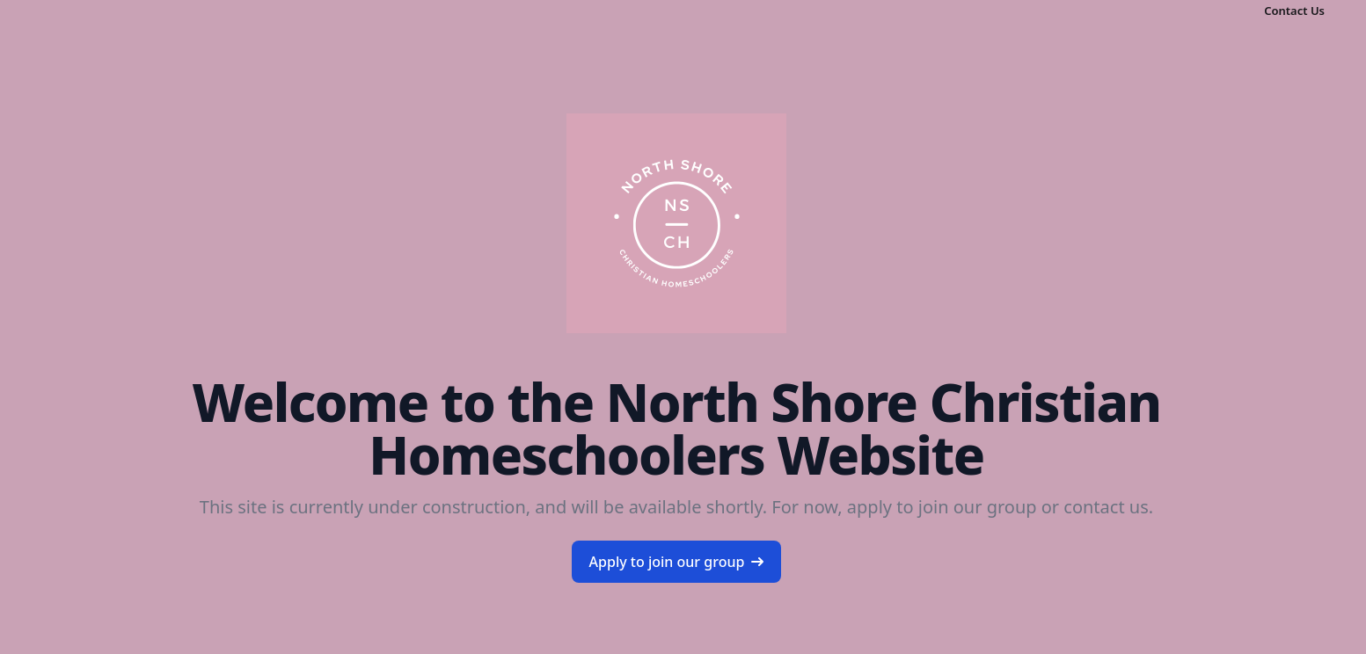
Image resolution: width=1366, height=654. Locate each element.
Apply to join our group (676, 561)
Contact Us (1294, 10)
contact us (1105, 507)
